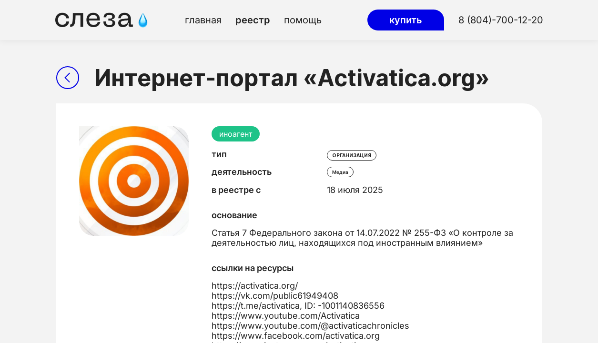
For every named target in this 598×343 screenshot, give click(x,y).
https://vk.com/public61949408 (275, 296)
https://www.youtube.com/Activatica (286, 316)
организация (351, 155)
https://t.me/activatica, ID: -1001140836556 (298, 306)
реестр (252, 20)
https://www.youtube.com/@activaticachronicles (310, 326)
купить (405, 20)
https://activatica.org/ (255, 286)
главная (203, 20)
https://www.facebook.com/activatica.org (296, 336)
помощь (303, 20)
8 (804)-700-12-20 (500, 20)
